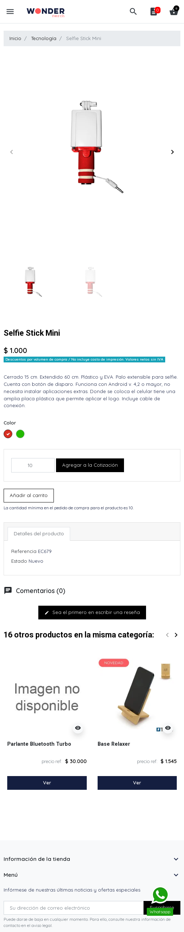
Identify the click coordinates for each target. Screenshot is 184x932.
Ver (47, 782)
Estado (19, 561)
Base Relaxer (114, 744)
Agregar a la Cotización (90, 465)
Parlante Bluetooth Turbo (39, 744)
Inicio (15, 38)
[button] (133, 11)
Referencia (24, 551)
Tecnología (43, 38)
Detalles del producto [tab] (39, 533)
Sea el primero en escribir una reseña (92, 612)
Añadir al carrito (29, 495)
